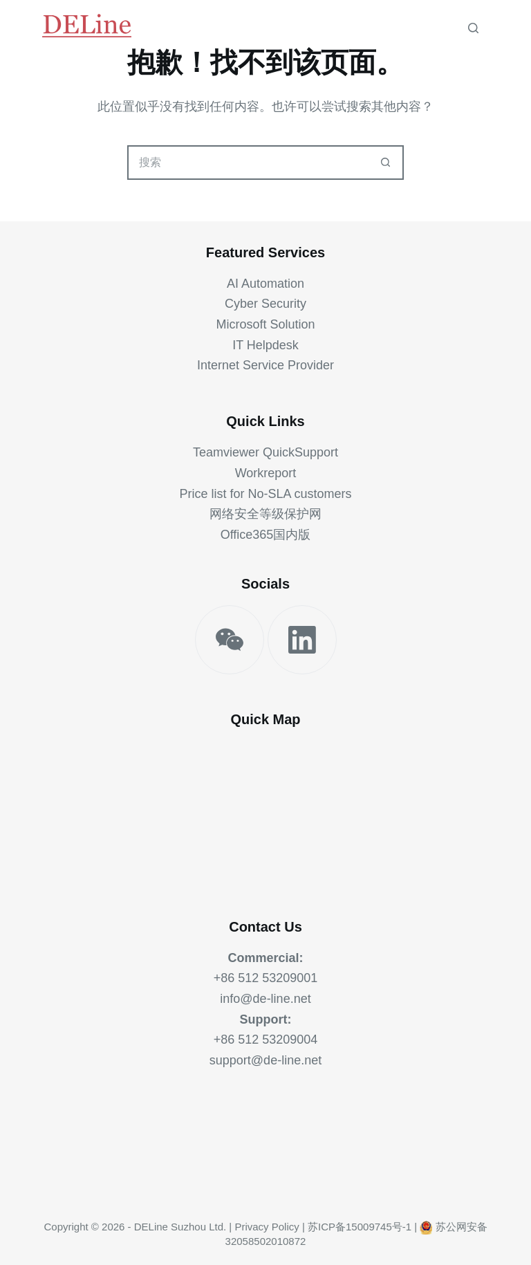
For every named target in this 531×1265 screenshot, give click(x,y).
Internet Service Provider (265, 365)
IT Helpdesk (265, 345)
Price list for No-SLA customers (265, 494)
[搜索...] (248, 162)
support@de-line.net (265, 1060)
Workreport (266, 473)
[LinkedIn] (302, 639)
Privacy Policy (266, 1226)
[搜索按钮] (385, 162)
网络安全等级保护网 (265, 514)
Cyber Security (265, 304)
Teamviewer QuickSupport (265, 452)
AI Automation (265, 283)
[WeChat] (229, 639)
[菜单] (498, 27)
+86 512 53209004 (266, 1039)
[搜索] (473, 28)
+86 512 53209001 (266, 978)
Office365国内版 (266, 535)
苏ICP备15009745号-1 (359, 1226)
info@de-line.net (265, 999)
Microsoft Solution (265, 324)
